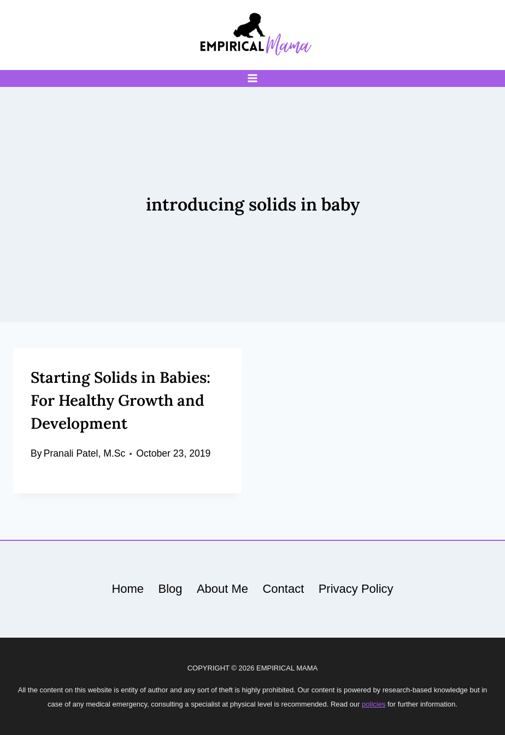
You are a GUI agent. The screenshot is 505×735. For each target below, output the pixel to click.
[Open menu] (253, 78)
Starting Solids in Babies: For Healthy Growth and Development (120, 400)
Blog (170, 589)
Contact (283, 589)
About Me (222, 589)
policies (373, 704)
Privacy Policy (356, 589)
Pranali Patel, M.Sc (85, 453)
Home (127, 589)
